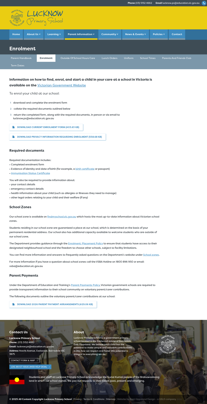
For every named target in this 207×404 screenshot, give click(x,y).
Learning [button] (54, 34)
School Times (147, 58)
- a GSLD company (168, 399)
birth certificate (84, 168)
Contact (177, 34)
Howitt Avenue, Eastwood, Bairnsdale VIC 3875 (37, 352)
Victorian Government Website (61, 85)
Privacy (77, 399)
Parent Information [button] (81, 34)
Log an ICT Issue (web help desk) (30, 366)
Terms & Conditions (93, 399)
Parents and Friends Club (176, 58)
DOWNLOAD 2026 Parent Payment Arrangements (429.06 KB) (53, 304)
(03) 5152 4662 (140, 3)
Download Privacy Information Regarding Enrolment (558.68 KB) (57, 136)
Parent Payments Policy (85, 285)
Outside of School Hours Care (78, 58)
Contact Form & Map (24, 360)
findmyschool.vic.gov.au (61, 216)
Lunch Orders (109, 58)
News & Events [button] (135, 34)
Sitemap (110, 399)
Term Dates (17, 65)
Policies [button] (159, 34)
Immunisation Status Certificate (30, 173)
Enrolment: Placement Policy (85, 243)
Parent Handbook (21, 58)
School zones (151, 254)
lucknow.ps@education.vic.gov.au (177, 3)
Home (16, 34)
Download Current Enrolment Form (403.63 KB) (46, 127)
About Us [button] (34, 34)
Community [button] (109, 34)
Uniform (128, 58)
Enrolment (46, 58)
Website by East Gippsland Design (136, 399)
